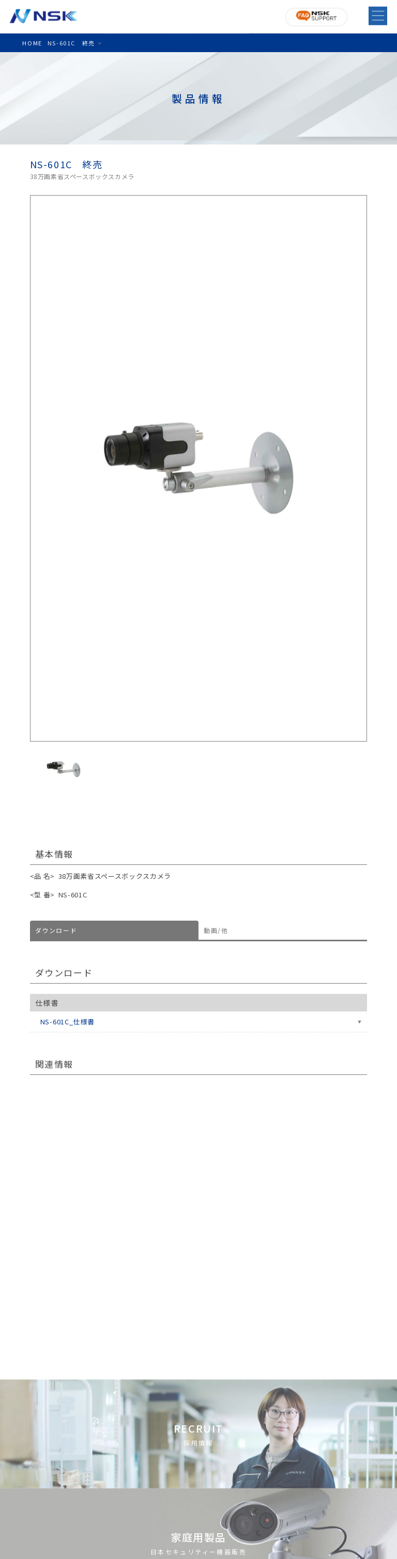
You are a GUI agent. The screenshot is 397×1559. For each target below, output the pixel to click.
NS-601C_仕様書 (67, 1021)
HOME (32, 43)
